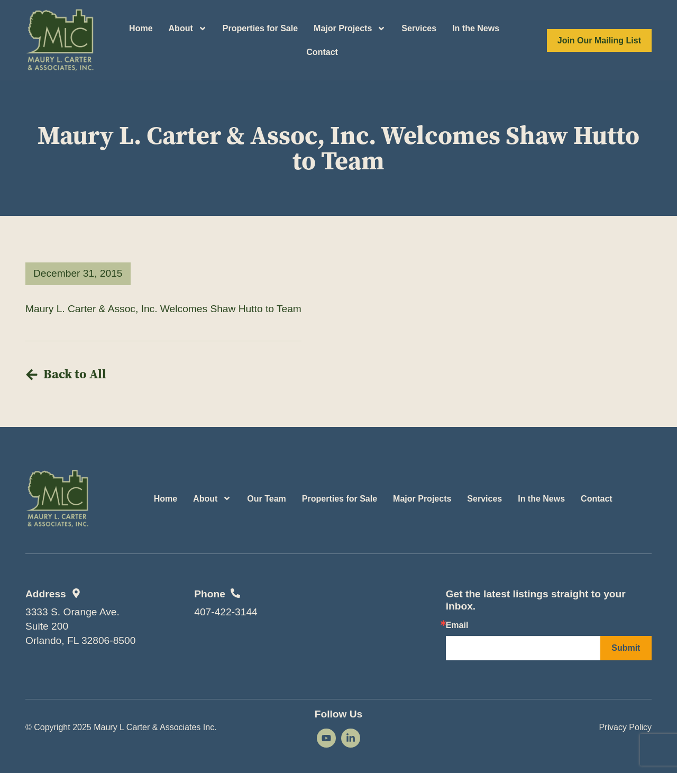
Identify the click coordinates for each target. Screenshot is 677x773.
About (188, 28)
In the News (475, 28)
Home (140, 28)
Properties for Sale (260, 28)
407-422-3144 (226, 611)
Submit (625, 647)
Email (457, 625)
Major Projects (350, 28)
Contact (322, 52)
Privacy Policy (625, 727)
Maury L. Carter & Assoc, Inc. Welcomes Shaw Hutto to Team (163, 308)
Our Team (266, 498)
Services (418, 28)
